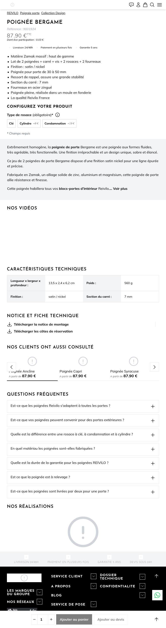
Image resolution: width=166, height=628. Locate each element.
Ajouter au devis (110, 619)
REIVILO (12, 13)
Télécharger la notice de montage (38, 324)
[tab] (32, 380)
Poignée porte (30, 13)
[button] (12, 5)
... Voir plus (119, 188)
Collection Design (53, 13)
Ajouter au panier (74, 619)
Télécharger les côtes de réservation (40, 331)
